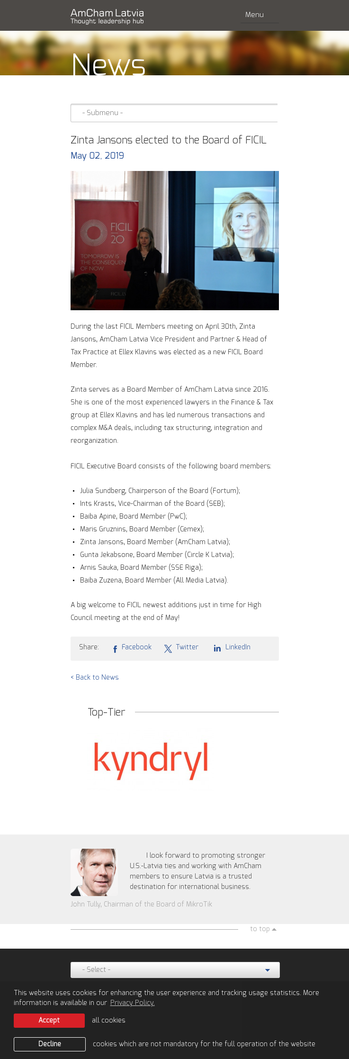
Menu (259, 14)
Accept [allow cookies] (49, 1020)
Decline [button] (49, 1044)
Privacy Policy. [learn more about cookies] (132, 1003)
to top (260, 929)
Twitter (180, 648)
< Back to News (95, 677)
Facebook (131, 648)
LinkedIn (230, 647)
